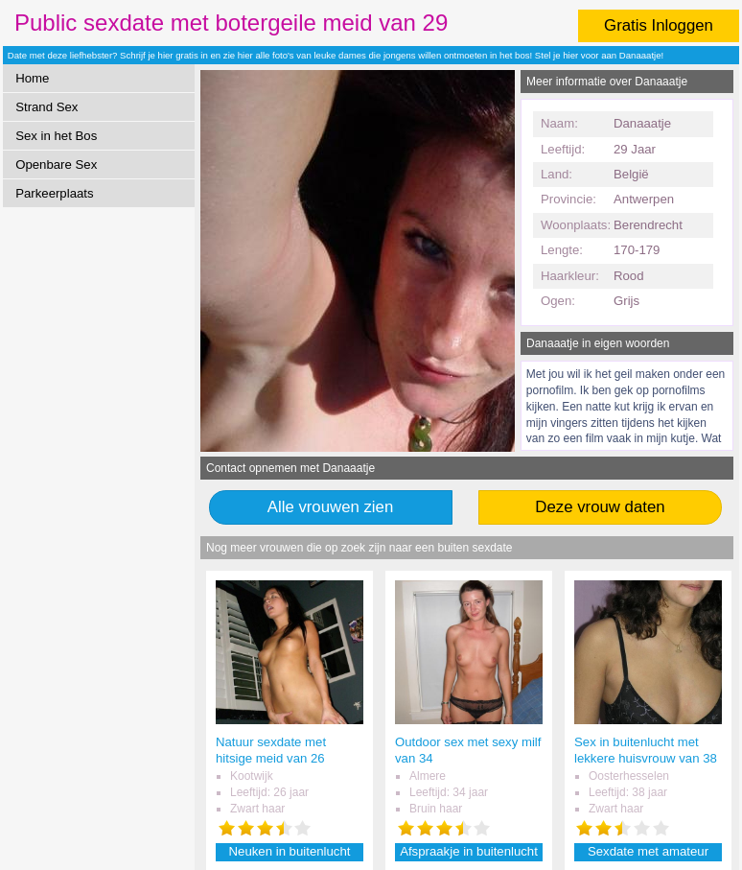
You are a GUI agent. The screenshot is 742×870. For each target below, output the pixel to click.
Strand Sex (46, 107)
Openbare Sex (56, 164)
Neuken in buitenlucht (290, 851)
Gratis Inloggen (658, 25)
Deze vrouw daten (599, 507)
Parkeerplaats (54, 193)
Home (32, 78)
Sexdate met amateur (648, 851)
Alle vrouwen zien (330, 507)
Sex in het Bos (56, 136)
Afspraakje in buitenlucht (469, 851)
